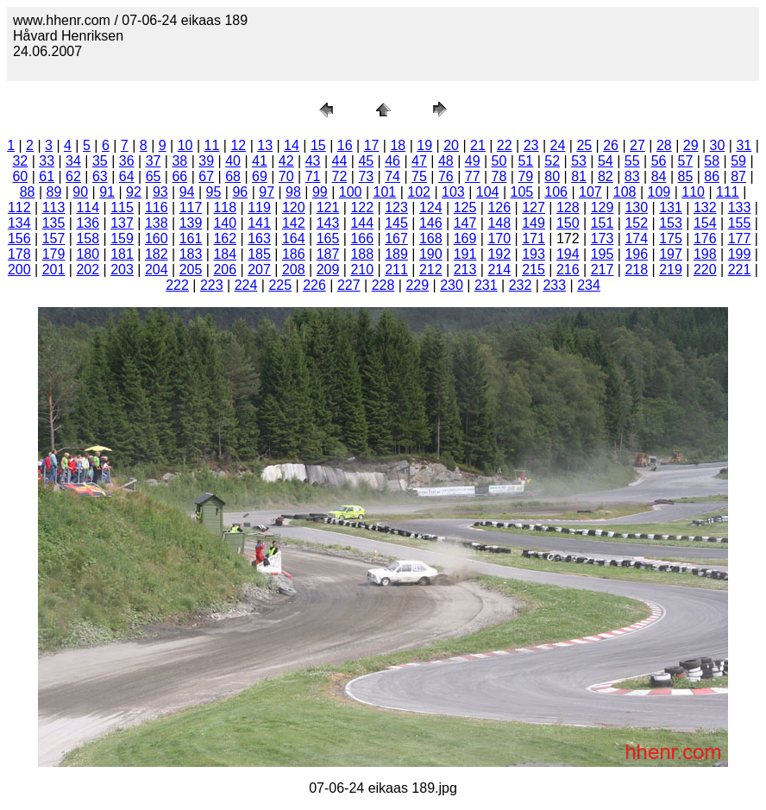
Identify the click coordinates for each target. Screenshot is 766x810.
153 (670, 223)
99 (320, 192)
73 (366, 176)
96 (240, 192)
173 (602, 238)
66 (179, 176)
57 (686, 161)
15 (318, 145)
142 (293, 223)
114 (87, 207)
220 (705, 269)
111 (727, 192)
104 (487, 192)
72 (340, 176)
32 (20, 161)
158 (87, 238)
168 (431, 238)
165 (328, 238)
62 (73, 176)
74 (392, 176)
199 (739, 254)
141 (259, 223)
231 (486, 285)
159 (122, 238)
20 (451, 145)
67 (206, 176)
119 (259, 207)
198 (705, 254)
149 (533, 223)
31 (743, 145)
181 (122, 254)
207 (259, 269)
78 (499, 176)
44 (340, 161)
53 (579, 161)
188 (362, 254)
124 (431, 207)
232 (520, 285)
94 (187, 192)
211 (396, 269)
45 (366, 161)
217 (602, 269)
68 (233, 176)
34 (73, 161)
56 (659, 161)
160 (156, 238)
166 (362, 238)
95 (214, 192)
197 (670, 254)
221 (739, 269)
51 (525, 161)
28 (664, 145)
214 (499, 269)
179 (54, 254)
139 (191, 223)
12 (238, 145)
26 (610, 145)
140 (224, 223)
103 (453, 192)
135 (54, 223)
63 (100, 176)
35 (100, 161)
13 (265, 145)
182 (156, 254)
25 (584, 145)
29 (691, 145)
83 (632, 176)
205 (191, 269)
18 (397, 145)
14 (291, 145)
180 (87, 254)
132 (705, 207)
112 (19, 207)
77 (472, 176)
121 (328, 207)
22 (504, 145)
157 (54, 238)
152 (636, 223)
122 (362, 207)
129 (602, 207)
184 (224, 254)
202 (87, 269)
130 (636, 207)
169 (465, 238)
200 (19, 269)
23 (531, 145)
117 (191, 207)
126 (499, 207)
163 (259, 238)
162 (224, 238)
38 (179, 161)
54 (605, 161)
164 (293, 238)
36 (127, 161)
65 (153, 176)
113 (54, 207)
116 (156, 207)
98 (293, 192)
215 (533, 269)
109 (659, 192)
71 (313, 176)
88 (27, 192)
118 (224, 207)
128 (568, 207)
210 (362, 269)
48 (446, 161)
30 (717, 145)
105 (522, 192)
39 (206, 161)
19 (424, 145)
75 (419, 176)
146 (431, 223)
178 (19, 254)
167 (396, 238)
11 (212, 145)
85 (686, 176)
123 (396, 207)
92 (133, 192)
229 (417, 285)
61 (46, 176)
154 (705, 223)
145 (396, 223)
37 (153, 161)
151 (602, 223)
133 (739, 207)
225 (280, 285)
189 (396, 254)
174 (636, 238)
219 (670, 269)
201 (54, 269)
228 (383, 285)
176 (705, 238)
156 (19, 238)
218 (636, 269)
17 (372, 145)
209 (328, 269)
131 (670, 207)
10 (185, 145)
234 (588, 285)
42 (286, 161)
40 (233, 161)
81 (579, 176)
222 (177, 285)
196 (636, 254)
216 (568, 269)
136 (87, 223)
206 (224, 269)
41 (259, 161)
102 (418, 192)
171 (533, 238)
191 (465, 254)
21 (478, 145)
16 (345, 145)
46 (392, 161)
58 (711, 161)
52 (552, 161)
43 (313, 161)
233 (554, 285)
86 (711, 176)
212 (431, 269)
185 (259, 254)
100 (350, 192)
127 (533, 207)
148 (499, 223)
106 (556, 192)
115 (122, 207)
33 (46, 161)
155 (739, 223)
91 (107, 192)
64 (127, 176)
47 (419, 161)
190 (431, 254)
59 (738, 161)
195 (602, 254)
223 (211, 285)
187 (328, 254)
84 (659, 176)
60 (20, 176)
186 (293, 254)
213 (465, 269)
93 (160, 192)
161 (191, 238)
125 (465, 207)
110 (693, 192)
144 (362, 223)
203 (122, 269)
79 (525, 176)
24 (558, 145)
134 (19, 223)
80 (552, 176)
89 (54, 192)
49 (472, 161)
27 (637, 145)
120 (293, 207)
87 (738, 176)
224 (246, 285)
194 (568, 254)
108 (625, 192)
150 (568, 223)
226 (314, 285)
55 (632, 161)
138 (156, 223)
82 (605, 176)
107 (590, 192)
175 (670, 238)
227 (349, 285)
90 (80, 192)
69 (259, 176)
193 (533, 254)
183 (191, 254)
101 (385, 192)
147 (465, 223)
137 (122, 223)
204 (156, 269)
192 (499, 254)
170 (499, 238)
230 (451, 285)
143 (328, 223)
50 (499, 161)
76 (446, 176)
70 (286, 176)
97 (266, 192)
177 (739, 238)
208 (293, 269)
